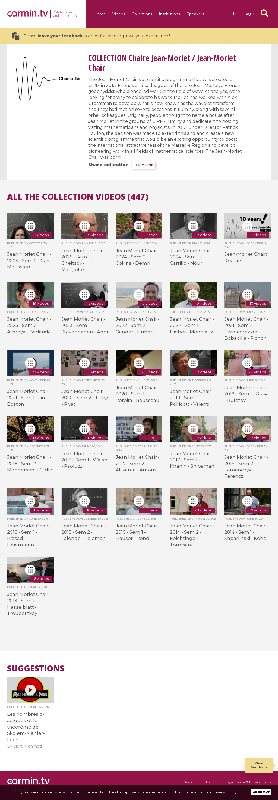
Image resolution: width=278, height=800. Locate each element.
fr (235, 13)
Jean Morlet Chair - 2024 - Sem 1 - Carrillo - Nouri (192, 257)
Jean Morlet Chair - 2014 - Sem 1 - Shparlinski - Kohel (246, 532)
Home (100, 14)
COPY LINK (144, 165)
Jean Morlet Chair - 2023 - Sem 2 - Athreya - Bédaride (29, 325)
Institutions (169, 14)
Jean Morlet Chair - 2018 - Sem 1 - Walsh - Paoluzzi (84, 460)
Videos (118, 14)
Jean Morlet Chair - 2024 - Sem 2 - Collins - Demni (138, 257)
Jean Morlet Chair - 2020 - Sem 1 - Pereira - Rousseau (138, 394)
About (189, 782)
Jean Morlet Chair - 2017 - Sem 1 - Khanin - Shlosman (192, 460)
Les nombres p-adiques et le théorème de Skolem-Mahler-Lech (26, 726)
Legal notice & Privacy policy (248, 782)
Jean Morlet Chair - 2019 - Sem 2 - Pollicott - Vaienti (192, 398)
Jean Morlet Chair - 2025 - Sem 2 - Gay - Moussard (29, 260)
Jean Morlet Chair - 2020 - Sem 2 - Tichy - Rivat (84, 398)
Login (248, 13)
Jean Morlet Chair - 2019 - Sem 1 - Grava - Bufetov (246, 394)
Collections (142, 14)
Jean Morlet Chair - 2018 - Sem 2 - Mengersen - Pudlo (29, 463)
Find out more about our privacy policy (202, 792)
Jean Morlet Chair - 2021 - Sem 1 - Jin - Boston (29, 398)
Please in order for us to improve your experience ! (91, 36)
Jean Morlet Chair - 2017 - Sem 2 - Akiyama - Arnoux (138, 463)
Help (210, 782)
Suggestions (35, 668)
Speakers (195, 14)
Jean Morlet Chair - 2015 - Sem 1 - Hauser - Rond (138, 532)
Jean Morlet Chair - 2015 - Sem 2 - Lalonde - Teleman (83, 532)
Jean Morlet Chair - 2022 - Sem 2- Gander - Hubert (138, 325)
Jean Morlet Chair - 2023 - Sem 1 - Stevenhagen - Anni (84, 325)
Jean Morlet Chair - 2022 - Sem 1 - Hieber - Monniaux (192, 325)
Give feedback (259, 765)
